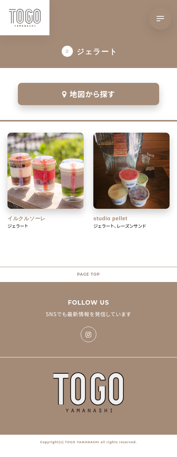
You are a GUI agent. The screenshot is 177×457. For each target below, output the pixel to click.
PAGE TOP (88, 274)
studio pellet (110, 218)
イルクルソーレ (26, 218)
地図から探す (88, 93)
